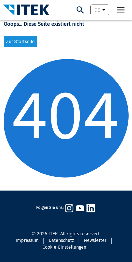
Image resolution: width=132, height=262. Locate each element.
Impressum (27, 240)
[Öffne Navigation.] (120, 9)
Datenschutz (61, 240)
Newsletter (95, 240)
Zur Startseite (20, 41)
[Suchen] (80, 10)
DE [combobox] (97, 10)
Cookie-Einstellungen (64, 247)
